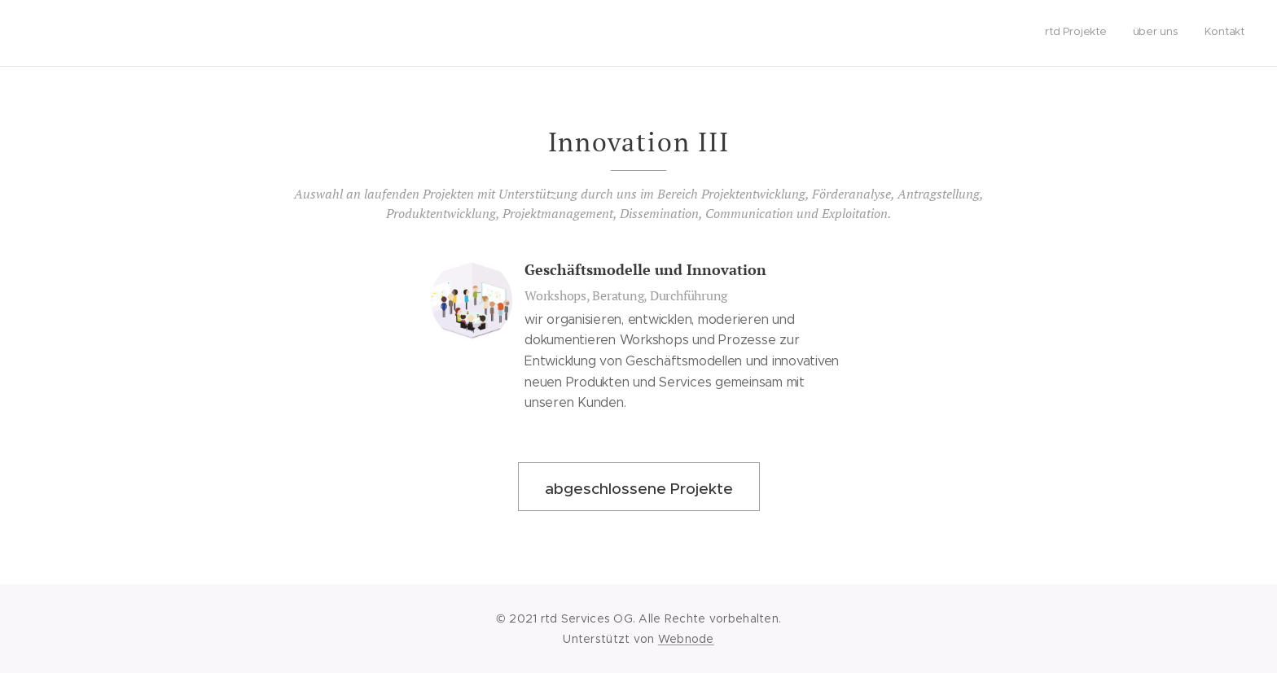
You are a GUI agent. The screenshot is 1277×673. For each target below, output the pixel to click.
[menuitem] (1196, 33)
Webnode (686, 638)
